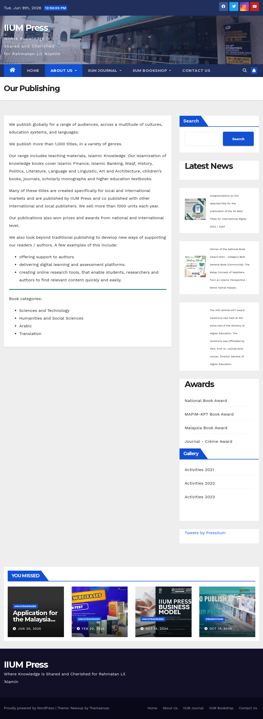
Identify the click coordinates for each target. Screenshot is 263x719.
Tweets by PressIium (205, 532)
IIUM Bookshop (152, 70)
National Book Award (206, 400)
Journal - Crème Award (208, 441)
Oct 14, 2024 (157, 628)
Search (191, 120)
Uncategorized (25, 606)
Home (33, 70)
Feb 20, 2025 (93, 628)
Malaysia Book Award (206, 427)
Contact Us (196, 70)
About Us (64, 70)
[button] (245, 70)
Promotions (214, 619)
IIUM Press (26, 27)
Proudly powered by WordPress (29, 708)
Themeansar (99, 708)
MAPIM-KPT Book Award (209, 414)
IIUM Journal (104, 70)
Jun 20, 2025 (29, 628)
